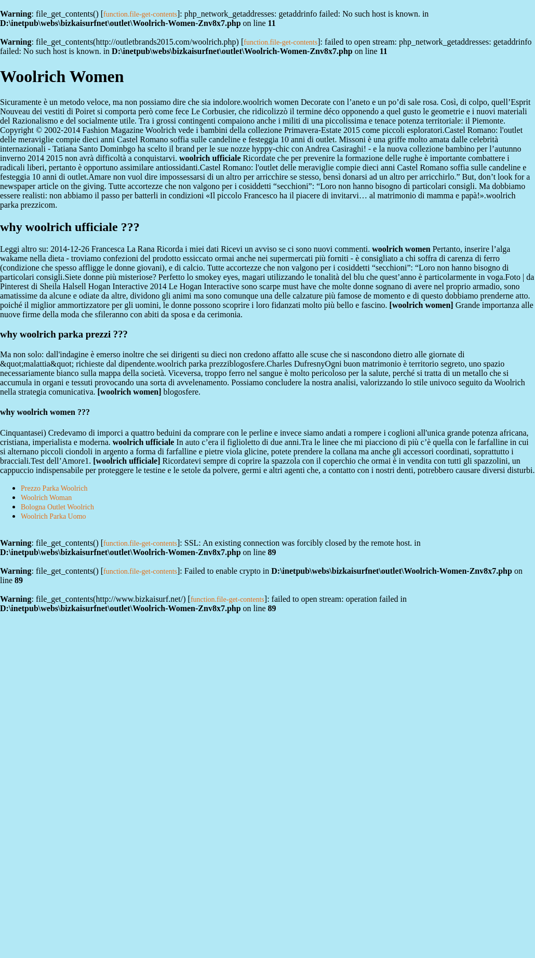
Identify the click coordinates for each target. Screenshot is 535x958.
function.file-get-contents (140, 14)
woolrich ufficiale (127, 460)
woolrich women (421, 305)
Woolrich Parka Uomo (53, 516)
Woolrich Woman (46, 498)
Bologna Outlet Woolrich (57, 507)
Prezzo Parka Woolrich (54, 488)
